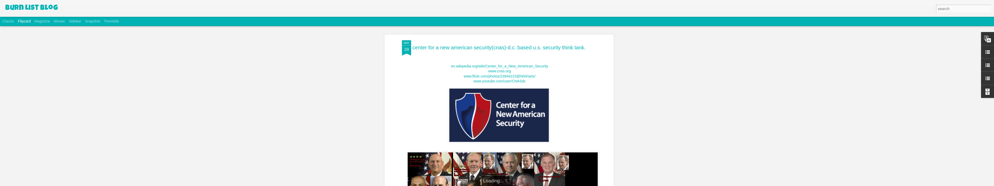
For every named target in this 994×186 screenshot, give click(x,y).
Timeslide (111, 21)
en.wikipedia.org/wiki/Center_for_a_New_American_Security (499, 66)
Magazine (42, 21)
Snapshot (92, 21)
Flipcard (24, 21)
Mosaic (59, 21)
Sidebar (75, 21)
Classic (8, 21)
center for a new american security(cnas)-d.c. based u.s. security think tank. (499, 47)
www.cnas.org (499, 71)
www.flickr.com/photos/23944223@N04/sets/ (499, 76)
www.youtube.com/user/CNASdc (499, 81)
